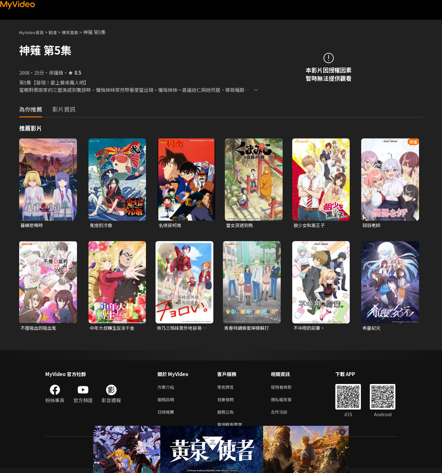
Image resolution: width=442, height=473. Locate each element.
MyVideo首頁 (33, 32)
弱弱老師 (372, 225)
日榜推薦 (167, 415)
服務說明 (167, 402)
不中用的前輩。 (310, 328)
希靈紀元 (372, 328)
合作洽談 (284, 415)
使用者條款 (287, 388)
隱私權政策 (287, 402)
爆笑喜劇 (77, 32)
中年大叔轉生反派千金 (114, 328)
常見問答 (226, 388)
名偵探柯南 (171, 225)
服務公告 (226, 415)
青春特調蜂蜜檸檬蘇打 (248, 328)
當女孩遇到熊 (240, 225)
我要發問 (226, 402)
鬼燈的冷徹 (102, 225)
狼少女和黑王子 (310, 225)
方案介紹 (167, 388)
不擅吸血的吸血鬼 (39, 328)
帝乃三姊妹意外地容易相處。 (181, 328)
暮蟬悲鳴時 (32, 225)
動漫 (58, 32)
